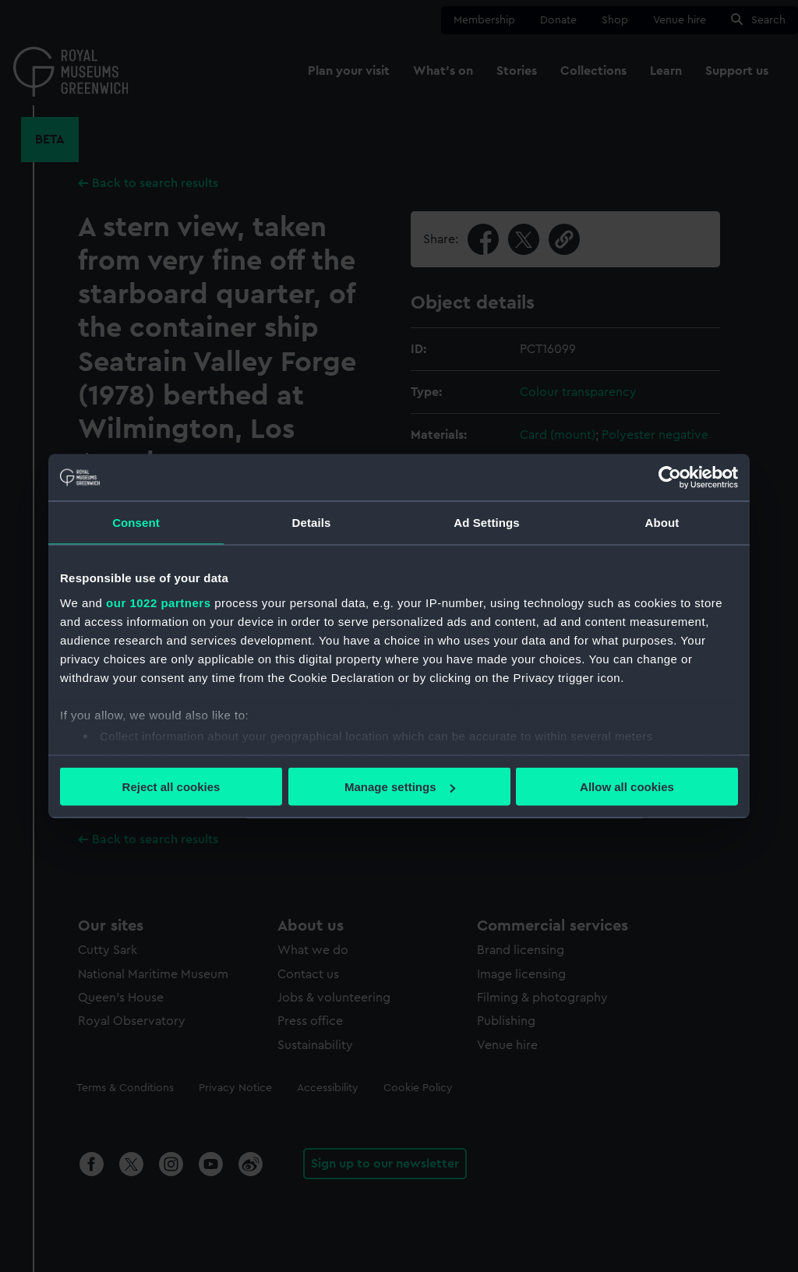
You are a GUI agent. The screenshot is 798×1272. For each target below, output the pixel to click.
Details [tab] (311, 522)
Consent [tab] (136, 522)
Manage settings (399, 786)
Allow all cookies (627, 786)
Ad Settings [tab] (486, 522)
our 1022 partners (158, 602)
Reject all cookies (171, 786)
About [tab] (662, 522)
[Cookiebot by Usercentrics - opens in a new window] (670, 477)
